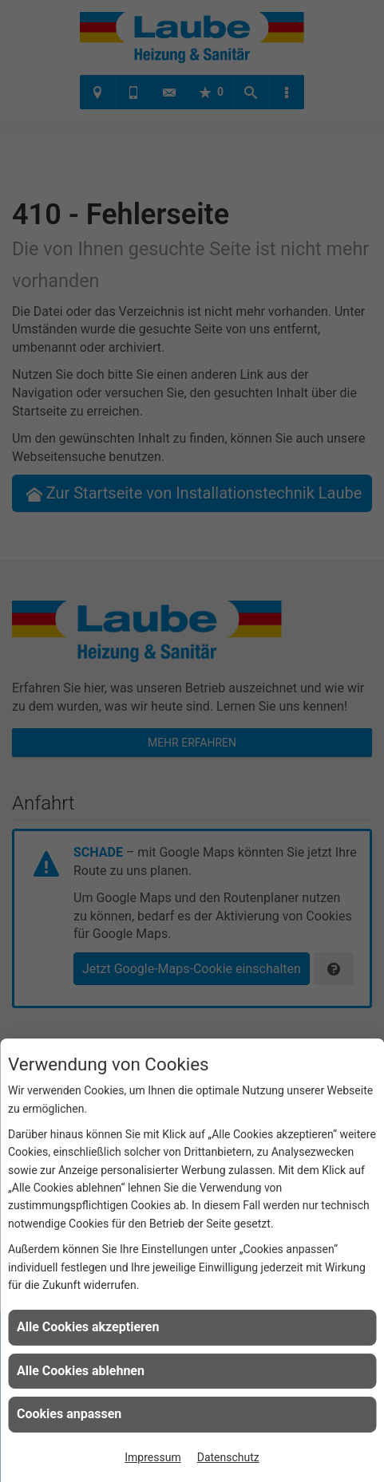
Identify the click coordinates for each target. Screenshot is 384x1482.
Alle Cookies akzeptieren (88, 1326)
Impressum (152, 1457)
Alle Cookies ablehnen (80, 1370)
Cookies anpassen (69, 1413)
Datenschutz (228, 1457)
